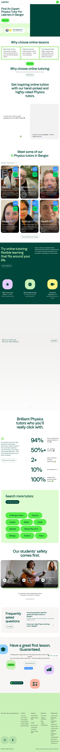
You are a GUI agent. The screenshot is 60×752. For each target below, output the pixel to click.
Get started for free (30, 663)
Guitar (40, 522)
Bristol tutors (54, 739)
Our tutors (23, 715)
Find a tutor (5, 20)
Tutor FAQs (33, 729)
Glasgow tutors (54, 726)
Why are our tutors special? (8, 460)
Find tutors (3, 162)
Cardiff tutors (54, 743)
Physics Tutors (10, 162)
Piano (41, 536)
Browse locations (25, 725)
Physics (35, 515)
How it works (24, 717)
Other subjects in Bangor (12, 502)
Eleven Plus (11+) (31, 529)
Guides (42, 723)
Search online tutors (6, 265)
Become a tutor (34, 725)
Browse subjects (25, 723)
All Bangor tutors (16, 515)
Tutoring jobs (34, 727)
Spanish (12, 529)
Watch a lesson (30, 74)
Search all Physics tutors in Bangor (30, 237)
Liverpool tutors (54, 728)
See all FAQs (10, 626)
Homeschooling (24, 721)
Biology (12, 536)
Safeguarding (44, 725)
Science (27, 536)
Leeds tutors (54, 724)
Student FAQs (34, 715)
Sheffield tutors (54, 737)
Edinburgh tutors (55, 741)
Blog (42, 721)
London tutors (54, 715)
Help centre (43, 715)
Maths (26, 522)
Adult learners (24, 719)
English (12, 522)
